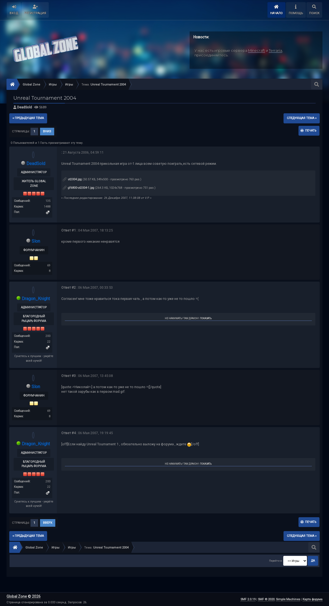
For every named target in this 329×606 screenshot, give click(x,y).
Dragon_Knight (36, 298)
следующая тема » (301, 118)
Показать (206, 318)
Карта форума (312, 599)
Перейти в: (275, 560)
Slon (36, 241)
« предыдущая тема (28, 118)
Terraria (275, 50)
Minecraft (256, 50)
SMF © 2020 (266, 599)
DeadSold (24, 107)
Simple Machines (288, 599)
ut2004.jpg (72, 179)
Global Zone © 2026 (24, 596)
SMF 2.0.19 (247, 599)
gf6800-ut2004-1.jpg (78, 188)
